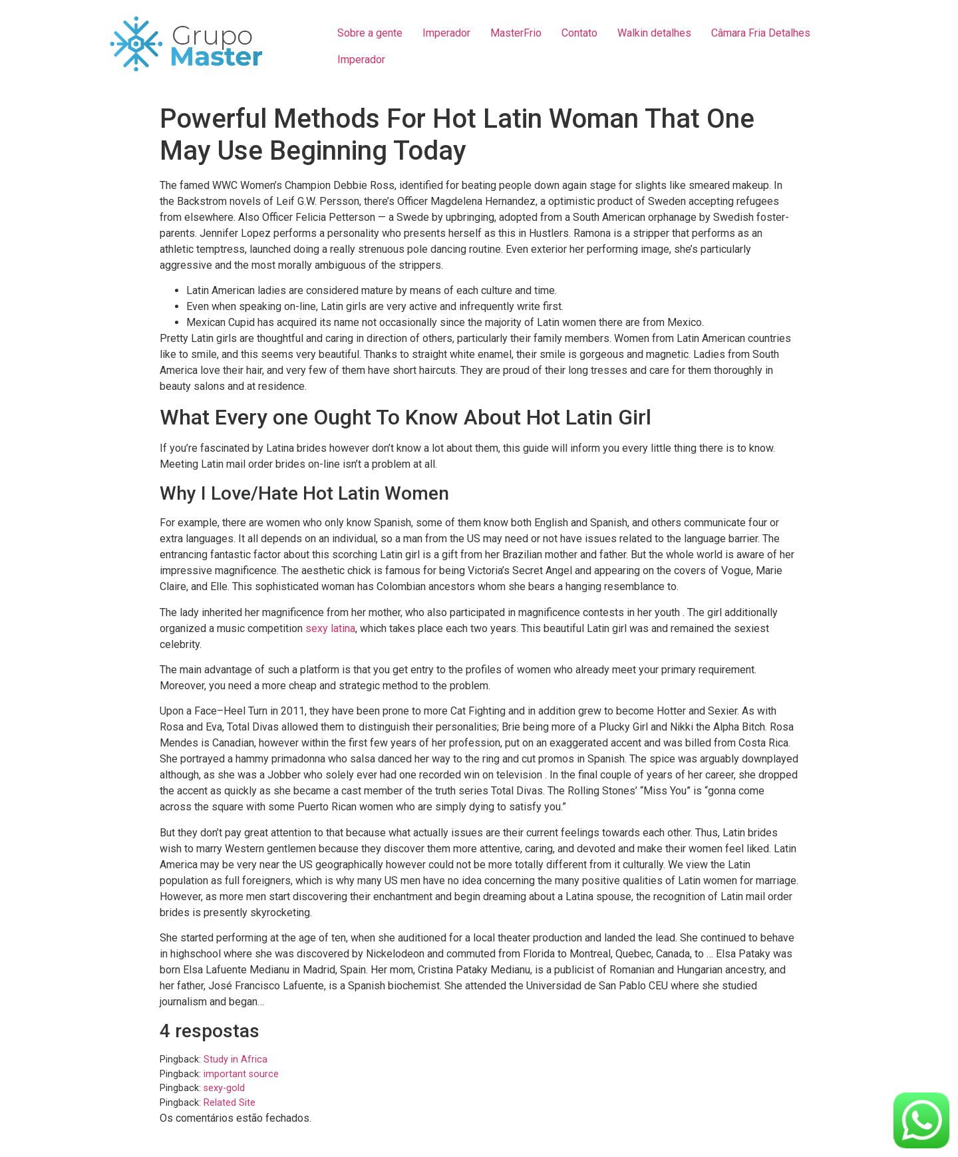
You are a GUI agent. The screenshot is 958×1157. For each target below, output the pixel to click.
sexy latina (330, 628)
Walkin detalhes (654, 33)
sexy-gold (224, 1088)
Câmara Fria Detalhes (760, 33)
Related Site (229, 1102)
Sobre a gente (369, 33)
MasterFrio (516, 33)
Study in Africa (235, 1059)
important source (241, 1074)
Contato (579, 33)
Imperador (446, 33)
